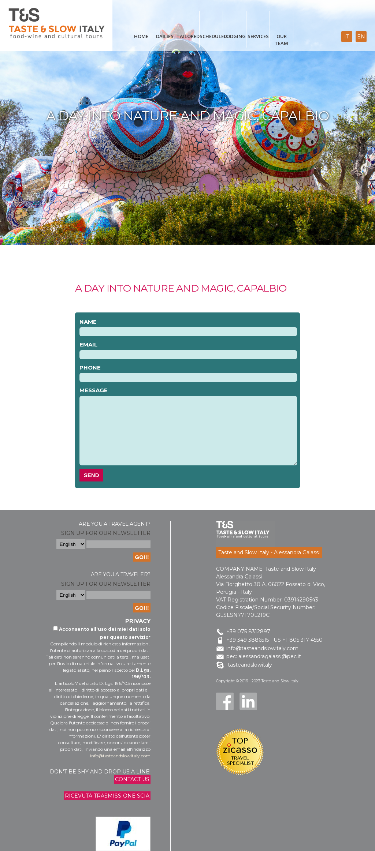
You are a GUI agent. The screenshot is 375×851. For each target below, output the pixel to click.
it (346, 36)
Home (141, 36)
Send (91, 475)
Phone (90, 367)
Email (88, 344)
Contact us (132, 779)
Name (88, 321)
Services (258, 36)
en (361, 36)
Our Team (281, 39)
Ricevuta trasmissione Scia (107, 795)
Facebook (225, 701)
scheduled (211, 36)
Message (93, 390)
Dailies (165, 36)
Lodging (235, 36)
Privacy (138, 620)
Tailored (188, 36)
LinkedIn (248, 701)
